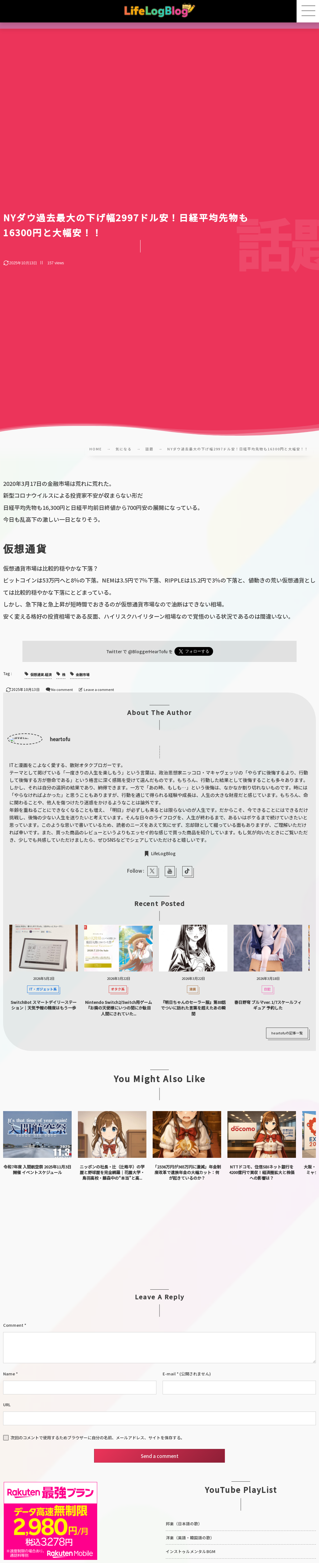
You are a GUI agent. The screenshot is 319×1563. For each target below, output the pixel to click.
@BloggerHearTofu (148, 651)
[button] (308, 11)
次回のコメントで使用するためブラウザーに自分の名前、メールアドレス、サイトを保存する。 (98, 1438)
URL (7, 1404)
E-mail (169, 1374)
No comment (62, 689)
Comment (13, 1325)
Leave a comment (99, 689)
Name (9, 1374)
